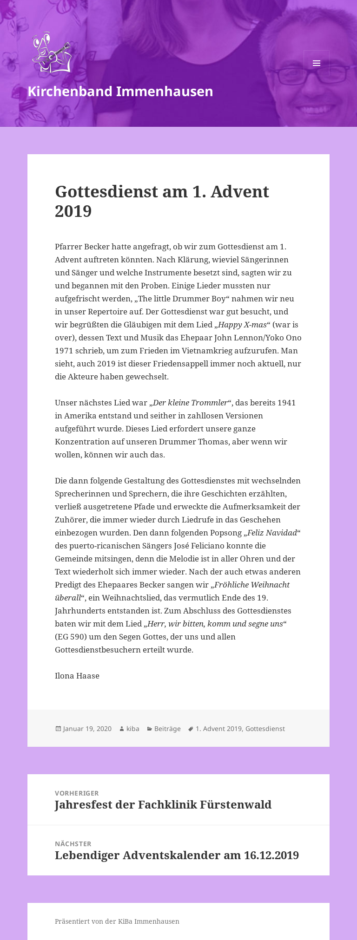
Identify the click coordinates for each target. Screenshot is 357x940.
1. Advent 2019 (219, 728)
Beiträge (167, 728)
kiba (132, 728)
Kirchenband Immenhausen (120, 91)
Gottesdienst (265, 728)
